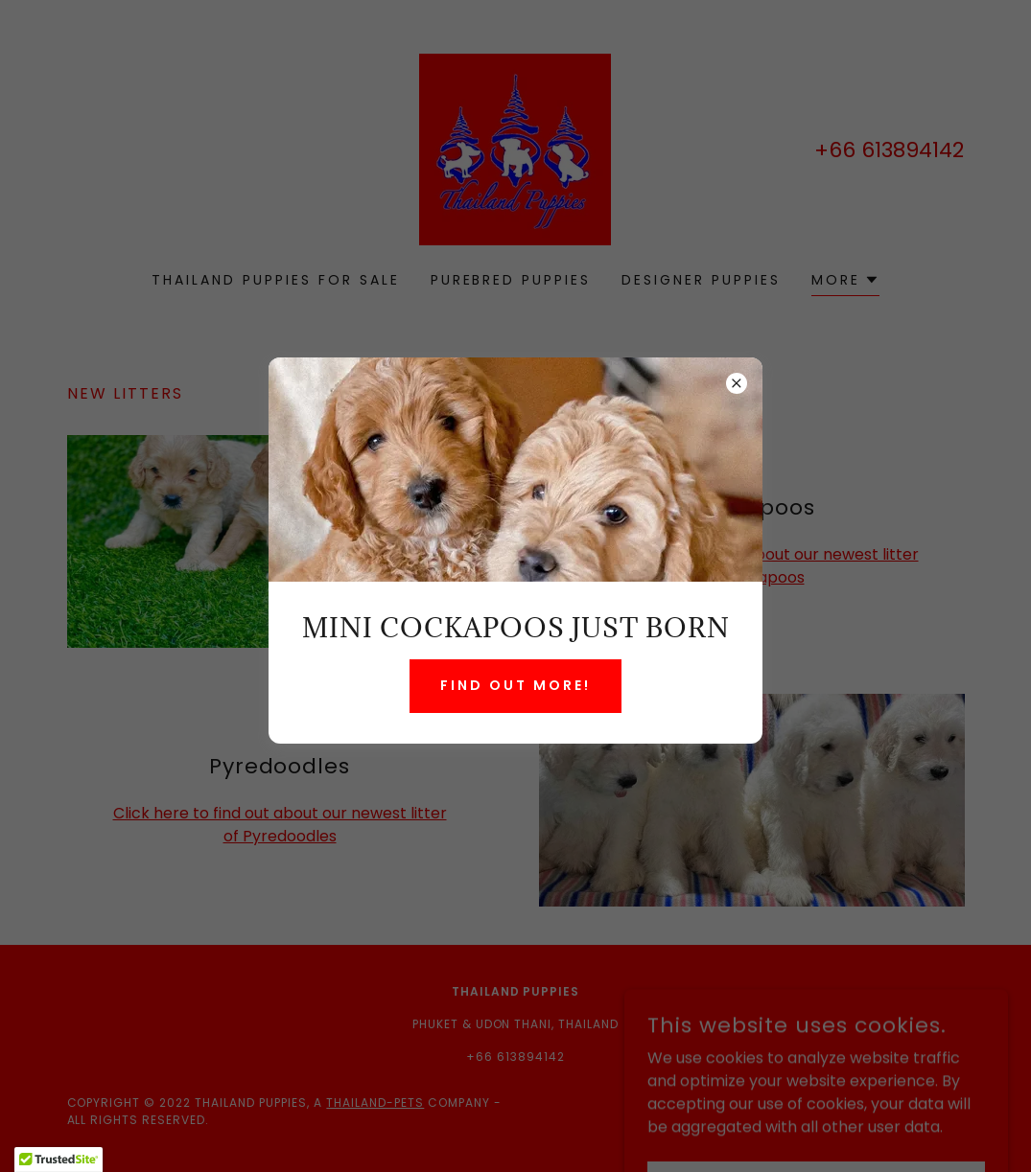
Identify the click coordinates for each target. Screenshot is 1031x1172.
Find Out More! (515, 685)
